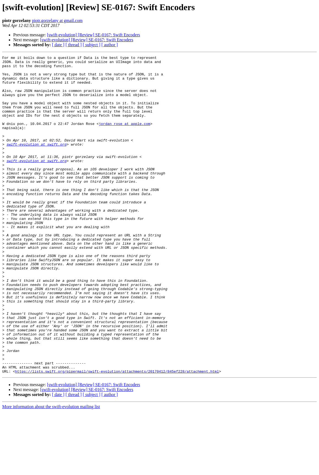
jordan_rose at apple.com (124, 137)
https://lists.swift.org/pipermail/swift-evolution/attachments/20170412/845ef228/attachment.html (117, 434)
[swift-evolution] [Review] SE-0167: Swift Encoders (93, 34)
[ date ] (58, 44)
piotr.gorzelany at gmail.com (57, 20)
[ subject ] (91, 44)
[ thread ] (73, 44)
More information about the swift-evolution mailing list (51, 470)
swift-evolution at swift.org (37, 162)
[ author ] (109, 44)
